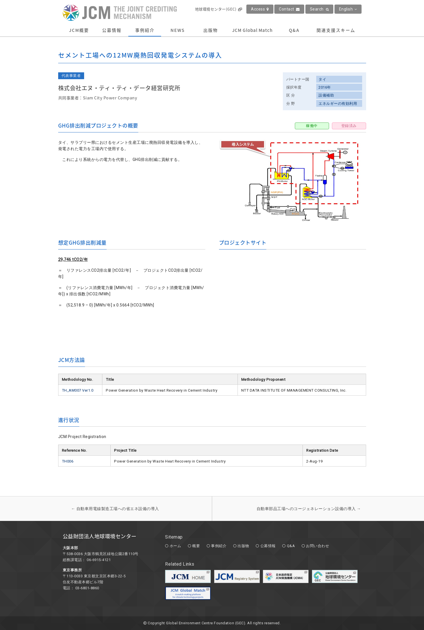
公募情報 (111, 30)
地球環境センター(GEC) (218, 9)
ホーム (175, 546)
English (348, 9)
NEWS (178, 30)
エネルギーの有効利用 (337, 103)
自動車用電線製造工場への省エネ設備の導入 (115, 508)
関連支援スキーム (336, 30)
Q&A (294, 30)
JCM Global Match (252, 30)
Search (319, 9)
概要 (196, 546)
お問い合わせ (317, 546)
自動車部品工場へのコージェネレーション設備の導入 (309, 508)
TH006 (68, 461)
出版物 (210, 30)
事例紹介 (145, 30)
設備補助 (326, 95)
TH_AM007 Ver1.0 (78, 390)
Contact (289, 9)
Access (260, 9)
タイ (322, 79)
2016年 (324, 87)
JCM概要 (79, 30)
